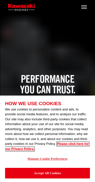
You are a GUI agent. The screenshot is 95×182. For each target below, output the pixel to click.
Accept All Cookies (47, 174)
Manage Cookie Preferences (47, 160)
